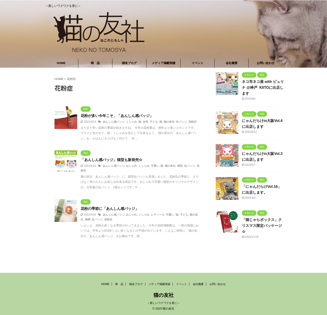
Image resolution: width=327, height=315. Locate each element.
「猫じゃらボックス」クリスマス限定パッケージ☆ (262, 225)
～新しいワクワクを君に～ (163, 303)
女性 (145, 121)
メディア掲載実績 (163, 63)
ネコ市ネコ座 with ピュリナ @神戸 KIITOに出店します (263, 87)
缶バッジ (181, 121)
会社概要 (232, 63)
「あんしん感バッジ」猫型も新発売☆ (111, 160)
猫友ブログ (129, 63)
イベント (197, 63)
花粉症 (192, 121)
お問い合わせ (266, 63)
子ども (154, 121)
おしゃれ (131, 165)
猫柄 (87, 219)
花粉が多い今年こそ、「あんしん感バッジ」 (117, 116)
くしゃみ (131, 121)
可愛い (155, 165)
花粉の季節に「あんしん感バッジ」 (110, 209)
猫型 (180, 165)
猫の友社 (169, 121)
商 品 (95, 63)
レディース (158, 214)
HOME (61, 63)
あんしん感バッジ (114, 121)
